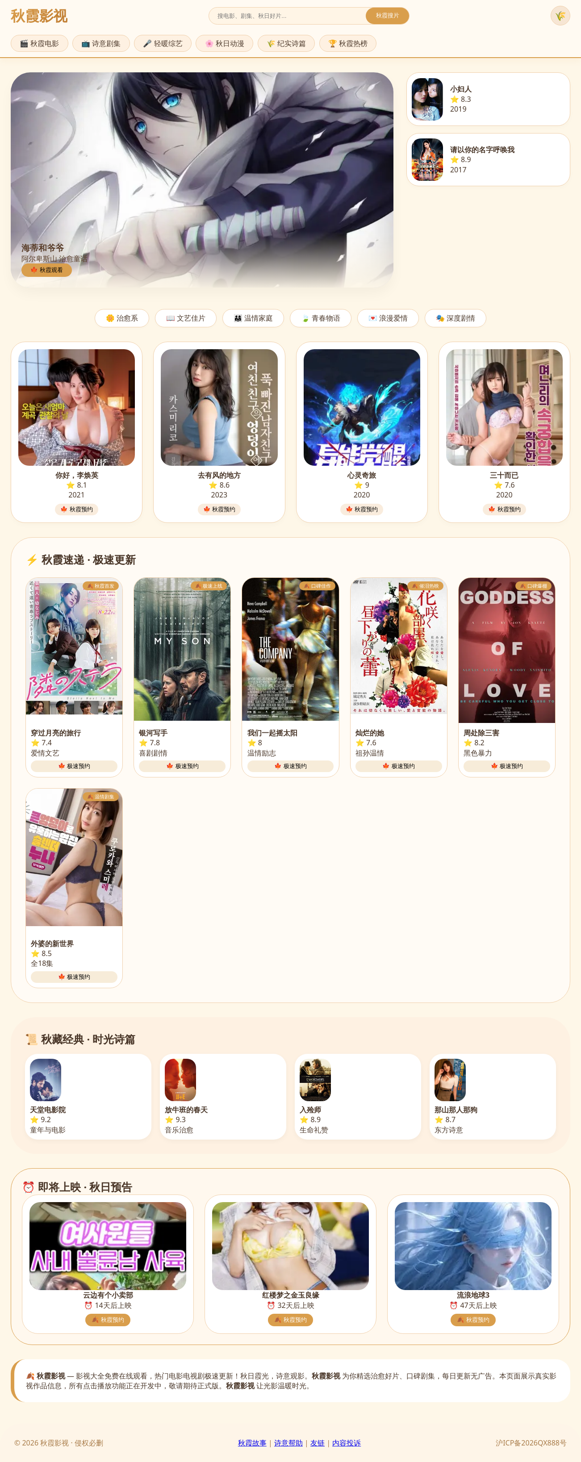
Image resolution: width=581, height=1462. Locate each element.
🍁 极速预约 (74, 766)
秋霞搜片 (387, 15)
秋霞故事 (252, 1443)
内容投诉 (346, 1443)
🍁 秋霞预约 (76, 509)
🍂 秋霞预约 (108, 1319)
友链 (317, 1443)
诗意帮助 (288, 1443)
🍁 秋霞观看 (46, 270)
